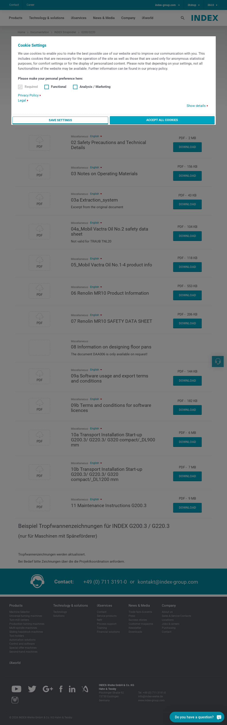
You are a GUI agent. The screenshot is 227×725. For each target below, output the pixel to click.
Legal (22, 100)
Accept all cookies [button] (162, 120)
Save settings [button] (60, 120)
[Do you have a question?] (219, 717)
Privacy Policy (28, 95)
